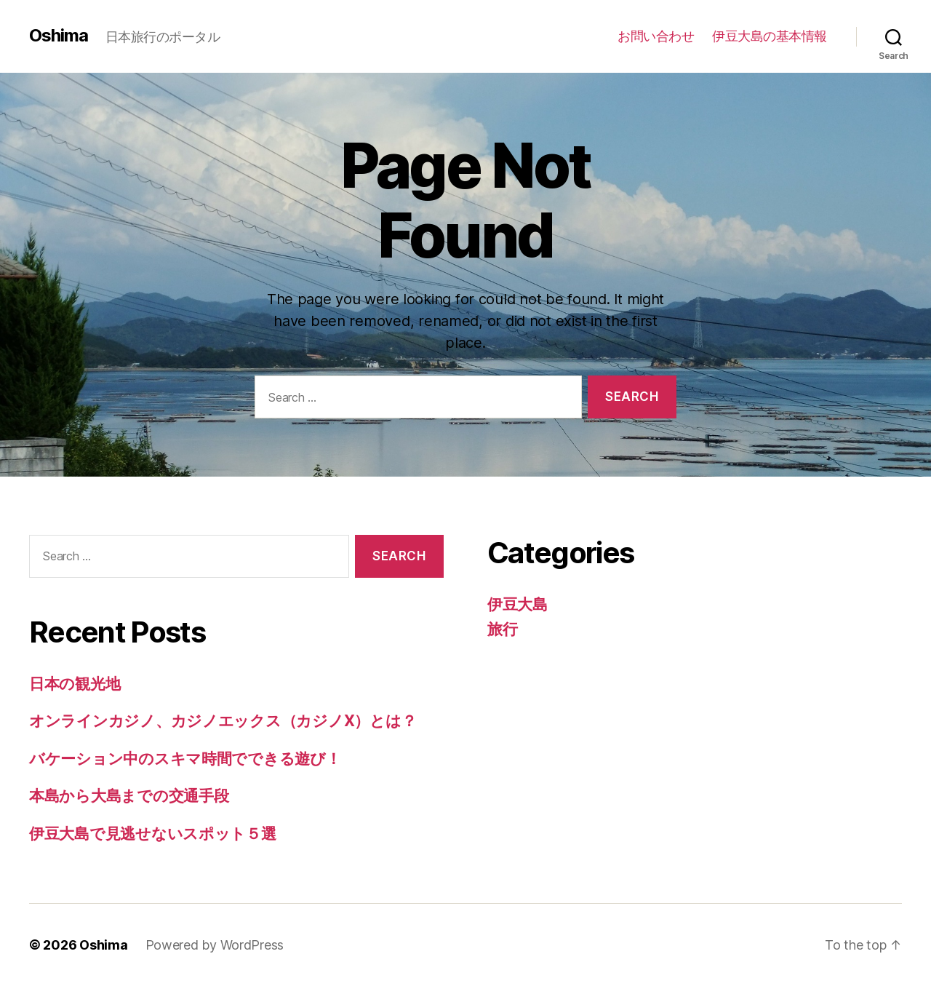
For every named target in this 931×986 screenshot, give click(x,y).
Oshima (58, 35)
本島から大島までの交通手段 (129, 796)
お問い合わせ (656, 36)
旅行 (502, 629)
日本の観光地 (74, 684)
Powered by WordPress (214, 945)
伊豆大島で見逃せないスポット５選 (152, 833)
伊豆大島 (517, 604)
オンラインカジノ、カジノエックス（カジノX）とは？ (222, 721)
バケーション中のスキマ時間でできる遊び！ (185, 759)
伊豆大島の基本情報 (769, 36)
